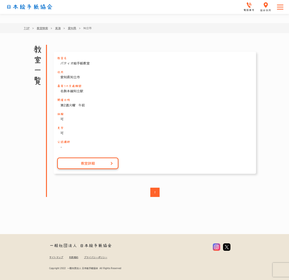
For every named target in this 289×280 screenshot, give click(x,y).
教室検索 (42, 28)
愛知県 (72, 28)
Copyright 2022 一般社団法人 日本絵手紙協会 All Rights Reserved (85, 268)
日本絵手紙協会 (29, 7)
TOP (27, 28)
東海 (58, 28)
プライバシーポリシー (95, 257)
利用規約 (73, 257)
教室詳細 (97, 163)
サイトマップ (56, 257)
